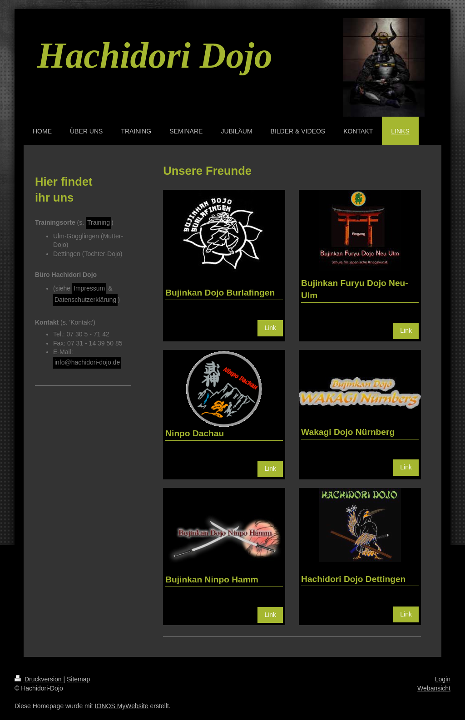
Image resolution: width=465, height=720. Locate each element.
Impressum (89, 288)
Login (442, 679)
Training (98, 222)
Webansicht (433, 688)
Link (270, 327)
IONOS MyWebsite (121, 706)
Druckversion (39, 679)
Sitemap (78, 679)
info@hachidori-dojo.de (87, 362)
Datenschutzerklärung (85, 299)
